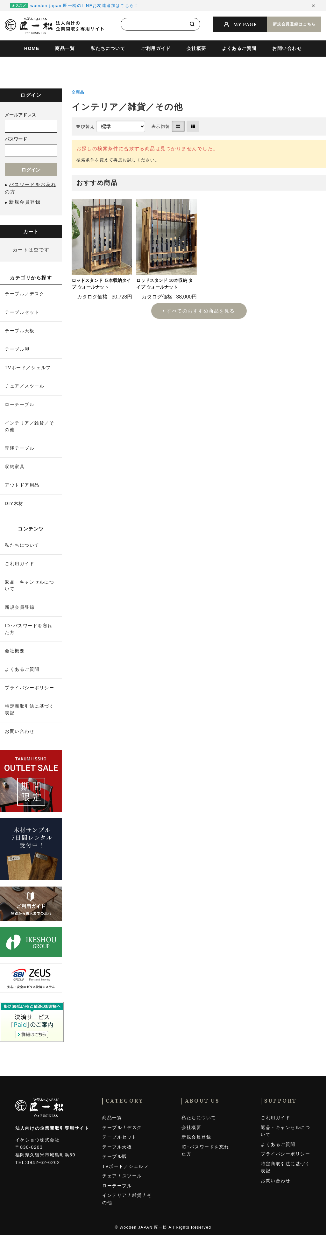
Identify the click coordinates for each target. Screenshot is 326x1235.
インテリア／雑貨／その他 (29, 426)
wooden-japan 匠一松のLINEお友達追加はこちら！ (84, 5)
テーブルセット (22, 312)
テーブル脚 (17, 349)
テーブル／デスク (24, 293)
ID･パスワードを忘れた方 (29, 629)
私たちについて (108, 48)
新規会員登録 (19, 607)
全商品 (78, 92)
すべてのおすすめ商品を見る (201, 310)
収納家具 (15, 466)
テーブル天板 (19, 330)
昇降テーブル (19, 448)
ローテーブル (19, 404)
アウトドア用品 (22, 485)
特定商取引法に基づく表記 (29, 709)
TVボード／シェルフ (28, 367)
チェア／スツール (24, 386)
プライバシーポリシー (29, 687)
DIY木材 (14, 503)
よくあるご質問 (239, 48)
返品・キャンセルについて (29, 585)
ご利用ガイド (156, 48)
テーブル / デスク (122, 1127)
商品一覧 (65, 48)
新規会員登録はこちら (294, 24)
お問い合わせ (287, 48)
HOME (31, 48)
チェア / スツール (122, 1175)
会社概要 (196, 48)
